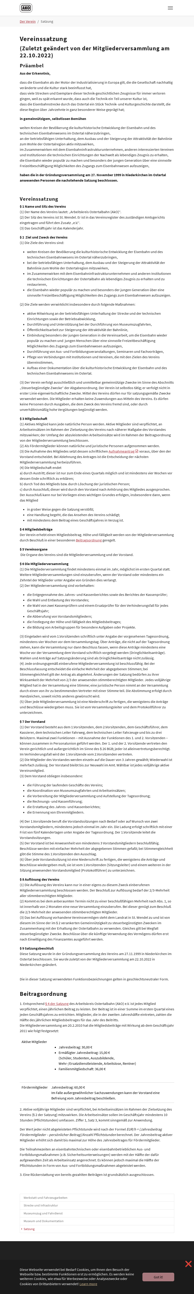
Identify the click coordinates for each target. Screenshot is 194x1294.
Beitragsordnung (89, 540)
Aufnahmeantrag (121, 451)
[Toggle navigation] (170, 8)
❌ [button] (188, 1264)
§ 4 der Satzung (57, 1003)
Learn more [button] (88, 1284)
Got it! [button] (158, 1277)
